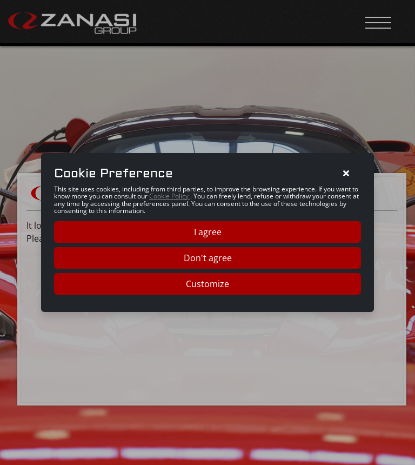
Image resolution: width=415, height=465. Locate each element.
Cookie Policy (169, 196)
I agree (208, 232)
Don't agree (208, 258)
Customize (207, 284)
